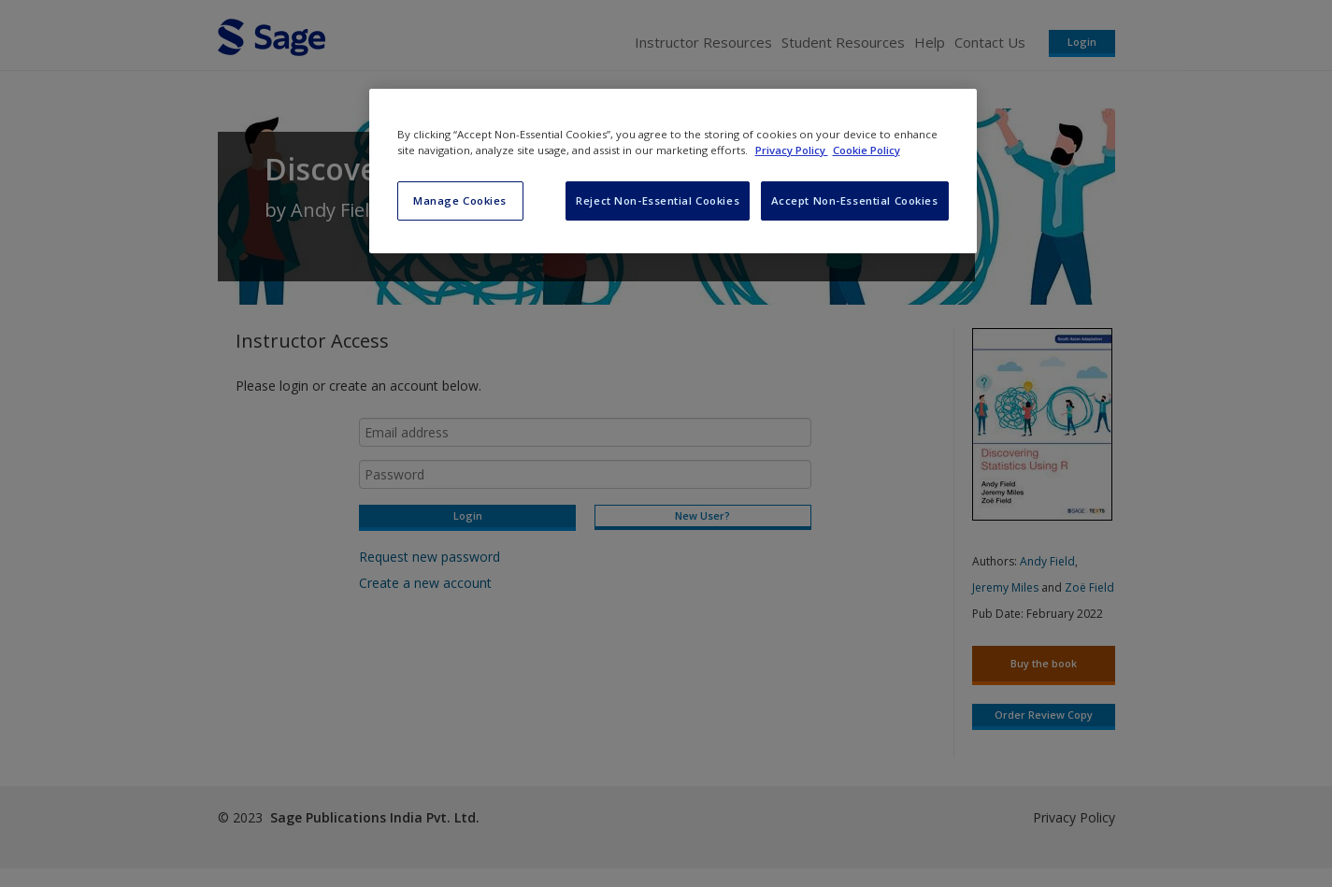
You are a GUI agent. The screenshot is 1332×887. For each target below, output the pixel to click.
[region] (673, 171)
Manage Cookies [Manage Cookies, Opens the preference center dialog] (460, 200)
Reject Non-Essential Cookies (657, 200)
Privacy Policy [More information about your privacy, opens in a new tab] (791, 150)
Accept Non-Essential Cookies (854, 200)
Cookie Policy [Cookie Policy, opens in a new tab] (866, 150)
